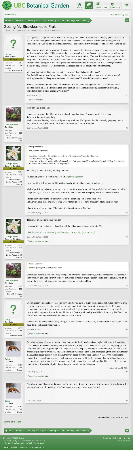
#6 (127, 331)
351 (20, 130)
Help (115, 439)
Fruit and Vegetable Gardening (26, 30)
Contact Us (107, 439)
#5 (127, 296)
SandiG (33, 100)
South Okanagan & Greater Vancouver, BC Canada (14, 182)
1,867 (20, 329)
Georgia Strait (11, 164)
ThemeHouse (39, 444)
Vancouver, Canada (15, 70)
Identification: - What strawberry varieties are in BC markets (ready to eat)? (61, 232)
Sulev (7, 360)
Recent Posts (10, 14)
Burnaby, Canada (16, 336)
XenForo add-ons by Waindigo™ (16, 449)
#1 (127, 95)
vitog (7, 320)
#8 (127, 413)
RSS (129, 439)
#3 (127, 213)
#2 (127, 140)
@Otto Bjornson (75, 177)
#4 (127, 252)
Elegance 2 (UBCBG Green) (13, 439)
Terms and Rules (123, 442)
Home (120, 439)
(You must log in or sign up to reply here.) (113, 418)
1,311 (20, 366)
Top (124, 439)
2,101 (20, 172)
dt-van (48, 30)
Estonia (19, 371)
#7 (127, 373)
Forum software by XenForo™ (24, 442)
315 (20, 63)
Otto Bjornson (11, 125)
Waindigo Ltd (39, 449)
